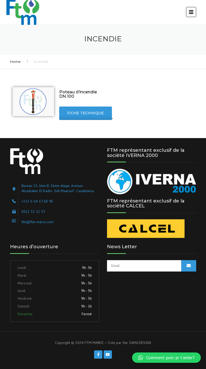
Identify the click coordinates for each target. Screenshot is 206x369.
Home (15, 61)
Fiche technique (85, 113)
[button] (166, 357)
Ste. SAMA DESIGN (137, 342)
